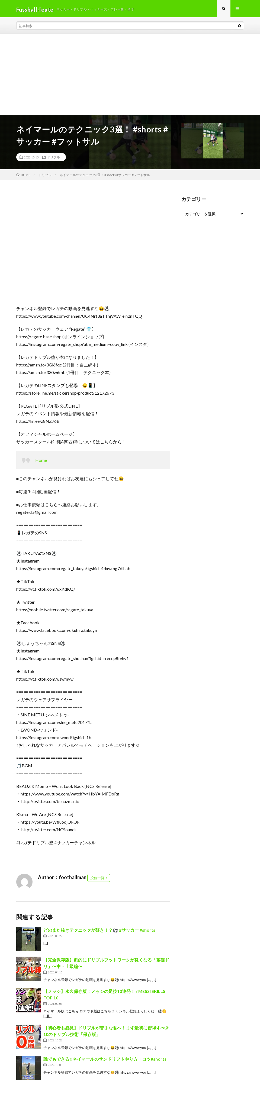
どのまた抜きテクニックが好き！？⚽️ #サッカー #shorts (99, 931)
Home (41, 461)
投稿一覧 (97, 879)
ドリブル (53, 158)
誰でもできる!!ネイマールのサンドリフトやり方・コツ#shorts (104, 1060)
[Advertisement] (130, 76)
